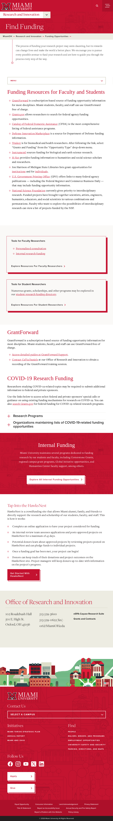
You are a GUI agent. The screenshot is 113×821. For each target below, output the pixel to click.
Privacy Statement (91, 804)
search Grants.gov (23, 403)
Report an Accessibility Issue (48, 808)
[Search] (97, 6)
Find (72, 725)
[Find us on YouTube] (26, 764)
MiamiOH (7, 36)
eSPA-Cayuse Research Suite (89, 613)
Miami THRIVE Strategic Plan (23, 732)
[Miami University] (16, 6)
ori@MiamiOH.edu (52, 626)
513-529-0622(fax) (51, 620)
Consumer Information (44, 804)
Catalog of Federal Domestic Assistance (35, 124)
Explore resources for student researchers (37, 304)
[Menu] (107, 6)
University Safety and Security (87, 745)
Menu (14, 81)
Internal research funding (30, 253)
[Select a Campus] (56, 714)
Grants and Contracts (85, 618)
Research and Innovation (21, 14)
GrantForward (20, 100)
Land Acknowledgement (68, 804)
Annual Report (16, 736)
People (72, 732)
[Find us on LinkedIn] (41, 764)
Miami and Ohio (16, 740)
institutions (19, 171)
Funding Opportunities (56, 36)
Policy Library (73, 812)
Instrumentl (19, 152)
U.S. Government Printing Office (31, 176)
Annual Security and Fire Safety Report (81, 808)
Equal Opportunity (22, 804)
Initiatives (15, 725)
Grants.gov (18, 114)
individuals (41, 171)
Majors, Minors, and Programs (86, 736)
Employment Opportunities (84, 740)
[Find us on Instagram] (18, 764)
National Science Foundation (28, 190)
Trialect (16, 143)
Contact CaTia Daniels (25, 359)
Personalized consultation (31, 248)
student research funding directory (36, 294)
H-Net (15, 157)
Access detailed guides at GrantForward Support (40, 354)
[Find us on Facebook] (10, 764)
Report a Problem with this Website (48, 812)
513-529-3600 (48, 614)
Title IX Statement (24, 808)
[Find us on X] (34, 764)
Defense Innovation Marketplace (31, 133)
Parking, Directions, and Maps (86, 749)
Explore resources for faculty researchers (36, 266)
